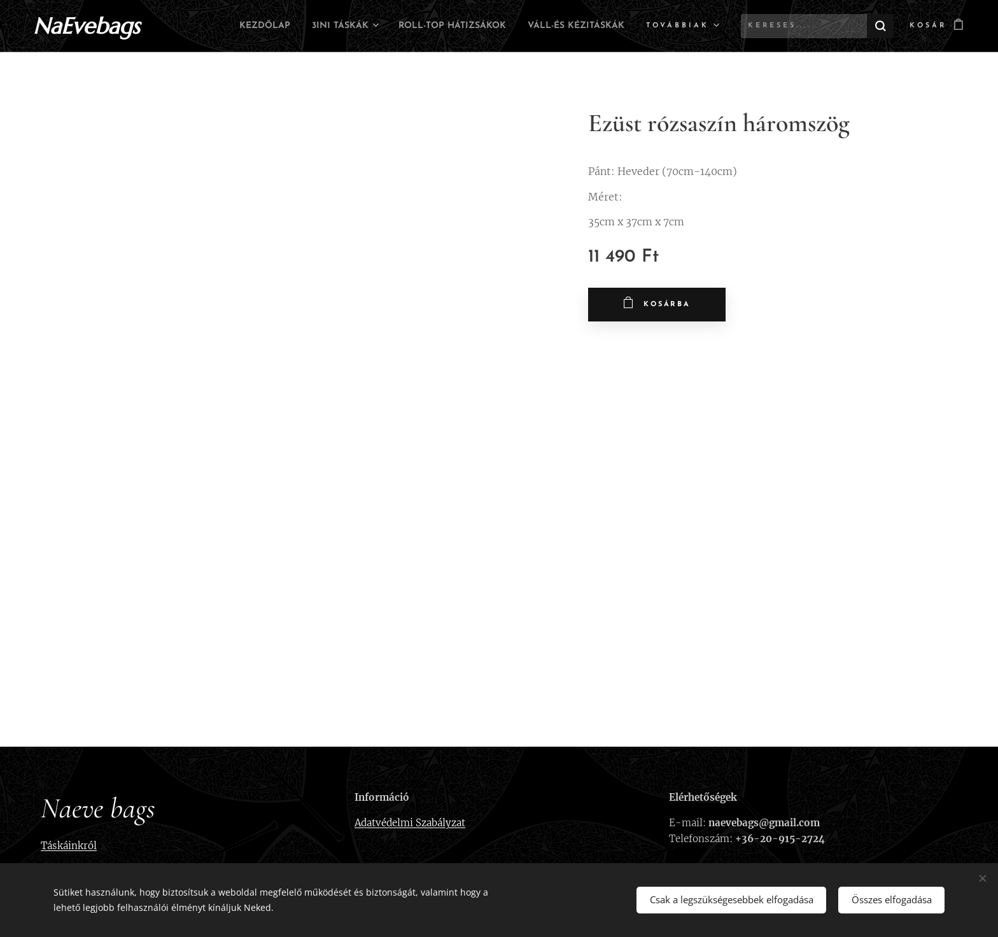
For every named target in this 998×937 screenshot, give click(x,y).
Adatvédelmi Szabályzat (410, 823)
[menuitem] (338, 26)
